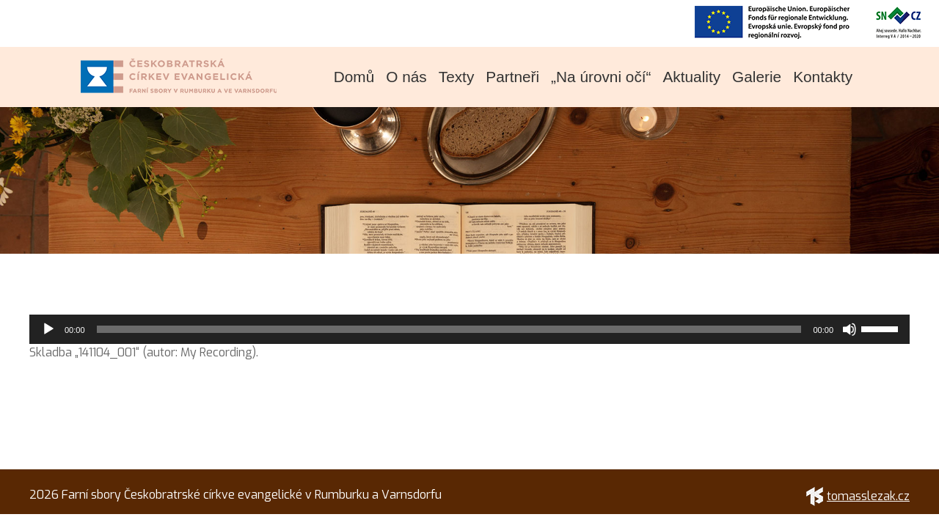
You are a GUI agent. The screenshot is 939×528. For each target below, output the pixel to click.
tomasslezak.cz (858, 496)
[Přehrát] (48, 329)
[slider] (449, 329)
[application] (469, 329)
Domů (354, 76)
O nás (406, 76)
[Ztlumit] (849, 329)
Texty (457, 76)
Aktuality (692, 76)
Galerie (756, 76)
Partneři (512, 76)
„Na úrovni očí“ (601, 76)
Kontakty (822, 76)
